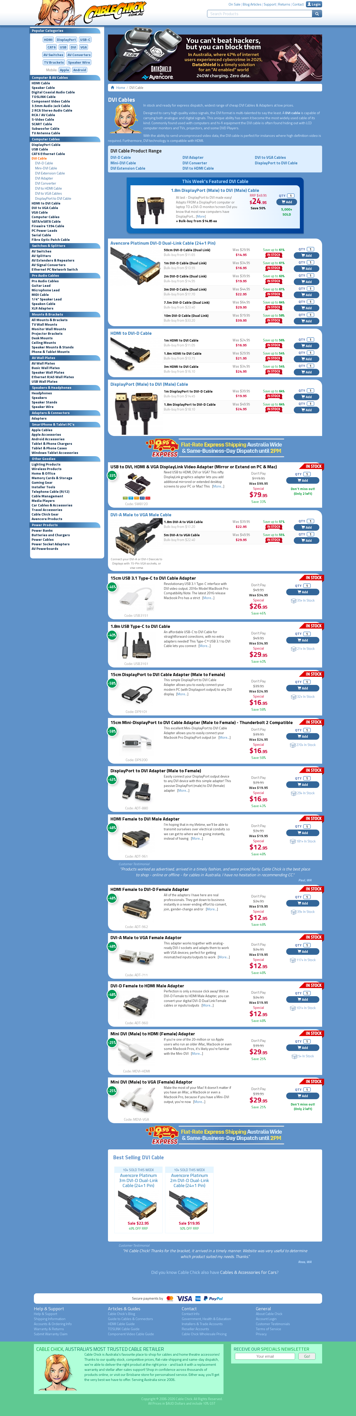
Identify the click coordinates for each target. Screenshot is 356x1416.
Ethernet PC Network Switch (55, 269)
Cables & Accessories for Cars (248, 1272)
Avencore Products (47, 519)
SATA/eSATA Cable (46, 221)
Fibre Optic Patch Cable (51, 239)
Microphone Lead (46, 290)
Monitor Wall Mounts (49, 329)
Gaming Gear (42, 482)
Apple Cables (42, 430)
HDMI (48, 39)
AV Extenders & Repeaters (53, 260)
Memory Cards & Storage (52, 478)
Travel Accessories (47, 509)
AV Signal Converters (48, 265)
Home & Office (43, 473)
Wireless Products (46, 469)
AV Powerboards (45, 548)
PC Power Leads (44, 230)
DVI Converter (45, 183)
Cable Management (47, 496)
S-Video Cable (43, 119)
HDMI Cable (41, 83)
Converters (79, 54)
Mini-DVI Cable (46, 168)
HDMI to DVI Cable (46, 203)
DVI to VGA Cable (45, 207)
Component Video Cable (51, 101)
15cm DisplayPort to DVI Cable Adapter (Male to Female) (167, 674)
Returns (284, 4)
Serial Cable (41, 235)
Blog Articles (252, 4)
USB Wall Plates (44, 381)
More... (218, 486)
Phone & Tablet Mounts (51, 351)
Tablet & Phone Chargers (52, 443)
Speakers (39, 397)
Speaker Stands (44, 402)
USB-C (85, 39)
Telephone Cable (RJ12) (50, 491)
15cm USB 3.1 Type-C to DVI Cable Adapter (153, 578)
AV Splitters (41, 255)
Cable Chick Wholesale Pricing (204, 1333)
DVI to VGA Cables (48, 193)
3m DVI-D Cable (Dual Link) (185, 289)
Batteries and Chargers (51, 535)
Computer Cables (45, 217)
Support (270, 4)
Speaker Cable (43, 87)
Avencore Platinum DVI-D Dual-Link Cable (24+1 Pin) (162, 243)
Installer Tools (43, 487)
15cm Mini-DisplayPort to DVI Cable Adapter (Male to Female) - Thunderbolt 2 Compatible (201, 722)
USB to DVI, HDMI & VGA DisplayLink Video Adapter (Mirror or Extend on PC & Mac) (193, 466)
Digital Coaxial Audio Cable (53, 92)
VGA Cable (40, 212)
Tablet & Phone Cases (49, 448)
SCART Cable (42, 124)
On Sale (234, 4)
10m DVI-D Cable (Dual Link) (186, 315)
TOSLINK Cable (44, 96)
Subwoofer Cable (45, 128)
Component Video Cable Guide (131, 1333)
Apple (64, 69)
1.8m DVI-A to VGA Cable (183, 521)
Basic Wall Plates (46, 368)
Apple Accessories (46, 434)
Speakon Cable (43, 303)
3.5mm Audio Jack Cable (51, 106)
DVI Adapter (44, 178)
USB (63, 47)
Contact (298, 4)
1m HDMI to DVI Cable (181, 340)
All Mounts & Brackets (50, 320)
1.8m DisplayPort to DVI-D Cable (190, 404)
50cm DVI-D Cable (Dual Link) (187, 249)
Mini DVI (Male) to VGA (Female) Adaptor (151, 1081)
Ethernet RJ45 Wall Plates (53, 377)
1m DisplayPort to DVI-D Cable (188, 391)
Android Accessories (48, 439)
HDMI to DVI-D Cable (131, 333)
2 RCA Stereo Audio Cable (52, 110)
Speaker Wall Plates (48, 372)
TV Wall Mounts (44, 324)
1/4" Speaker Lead (47, 299)
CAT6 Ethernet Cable (48, 153)
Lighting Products (46, 464)
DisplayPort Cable (46, 144)
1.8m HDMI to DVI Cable (183, 353)
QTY (282, 195)
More (201, 216)
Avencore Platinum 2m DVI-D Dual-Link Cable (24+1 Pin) (189, 1180)
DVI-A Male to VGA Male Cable (140, 514)
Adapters (39, 418)
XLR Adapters (42, 308)
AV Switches (53, 54)
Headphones (42, 393)
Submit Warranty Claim (51, 1333)
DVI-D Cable (44, 163)
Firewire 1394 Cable (48, 226)
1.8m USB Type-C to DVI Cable (140, 626)
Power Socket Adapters (51, 544)
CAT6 (52, 47)
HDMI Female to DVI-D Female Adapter (149, 889)
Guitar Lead (41, 285)
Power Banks (42, 530)
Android (79, 69)
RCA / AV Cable (43, 115)
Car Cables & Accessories (52, 505)
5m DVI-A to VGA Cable (182, 534)
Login (314, 4)
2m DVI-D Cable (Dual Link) (185, 276)
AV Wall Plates (43, 363)
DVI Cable (39, 158)
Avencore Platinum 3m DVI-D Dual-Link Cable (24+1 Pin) (138, 1180)
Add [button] (287, 201)
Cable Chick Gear (45, 514)
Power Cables (43, 539)
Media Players (43, 500)
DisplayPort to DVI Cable (53, 198)
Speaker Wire (79, 62)
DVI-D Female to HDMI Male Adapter (147, 985)
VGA (83, 47)
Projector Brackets (47, 333)
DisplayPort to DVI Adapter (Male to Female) (155, 770)
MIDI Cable (40, 294)
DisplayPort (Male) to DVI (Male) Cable (149, 384)
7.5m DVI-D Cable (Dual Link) (186, 302)
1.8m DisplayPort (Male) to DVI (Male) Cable (215, 190)
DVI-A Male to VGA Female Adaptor (146, 937)
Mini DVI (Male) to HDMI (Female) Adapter (152, 1033)
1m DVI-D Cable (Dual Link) (185, 263)
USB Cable (40, 149)
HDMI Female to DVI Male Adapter (145, 818)
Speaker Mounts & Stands (53, 347)
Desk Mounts (42, 338)
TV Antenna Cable (46, 133)
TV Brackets (54, 62)
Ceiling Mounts (44, 342)
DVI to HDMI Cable (48, 188)
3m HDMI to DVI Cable (181, 366)
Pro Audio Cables (45, 281)
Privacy (261, 1333)
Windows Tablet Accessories (55, 452)
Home (120, 87)
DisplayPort (66, 39)
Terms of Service (268, 1328)
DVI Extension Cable (50, 173)
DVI (73, 47)
